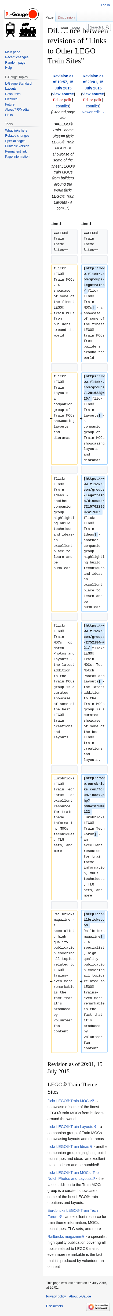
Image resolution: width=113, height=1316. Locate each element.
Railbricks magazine (64, 1236)
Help (8, 68)
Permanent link (16, 151)
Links (9, 115)
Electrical (11, 99)
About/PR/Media (16, 109)
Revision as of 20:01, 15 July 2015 (93, 82)
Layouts (10, 89)
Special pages (15, 141)
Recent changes (16, 57)
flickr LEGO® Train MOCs (69, 1101)
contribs (62, 106)
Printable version (17, 146)
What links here (16, 130)
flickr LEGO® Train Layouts (70, 1127)
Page (49, 17)
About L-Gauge (80, 1296)
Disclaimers (54, 1306)
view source (63, 94)
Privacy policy (56, 1296)
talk (68, 100)
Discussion (66, 17)
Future (9, 104)
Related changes (17, 136)
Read (58, 28)
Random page (15, 62)
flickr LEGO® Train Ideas (68, 1146)
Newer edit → (93, 112)
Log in (105, 5)
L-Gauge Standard (18, 83)
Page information (17, 156)
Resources (12, 94)
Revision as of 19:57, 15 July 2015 (63, 82)
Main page (12, 52)
